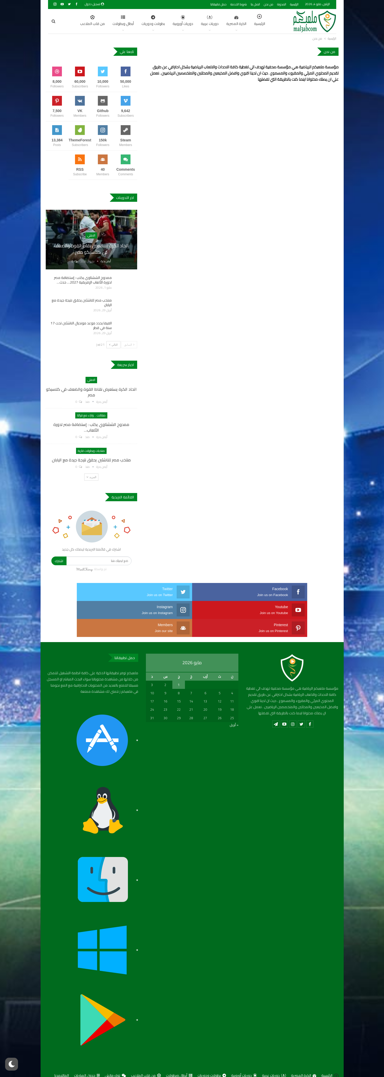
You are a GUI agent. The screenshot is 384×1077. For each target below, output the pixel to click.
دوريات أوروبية (158, 21)
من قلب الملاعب (146, 1057)
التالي (113, 344)
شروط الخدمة (238, 4)
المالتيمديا (61, 1057)
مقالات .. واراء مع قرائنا (91, 415)
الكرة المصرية (212, 21)
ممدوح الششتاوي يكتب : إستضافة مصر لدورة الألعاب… (91, 427)
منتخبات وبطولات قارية (91, 451)
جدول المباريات (87, 1057)
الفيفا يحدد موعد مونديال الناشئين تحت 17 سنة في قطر (81, 325)
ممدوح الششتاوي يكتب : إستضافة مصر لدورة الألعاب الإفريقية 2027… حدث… (83, 280)
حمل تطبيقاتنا (218, 4)
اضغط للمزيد (71, 21)
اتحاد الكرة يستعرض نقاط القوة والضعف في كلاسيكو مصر (91, 248)
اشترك (59, 561)
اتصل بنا (255, 4)
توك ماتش (115, 1057)
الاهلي (91, 235)
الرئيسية (294, 4)
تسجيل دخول (94, 4)
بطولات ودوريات (128, 21)
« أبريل (234, 707)
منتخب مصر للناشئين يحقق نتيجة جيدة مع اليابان (82, 302)
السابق (129, 344)
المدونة (281, 4)
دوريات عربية (185, 21)
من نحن (268, 4)
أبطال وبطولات (98, 21)
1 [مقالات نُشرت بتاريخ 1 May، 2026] (179, 667)
